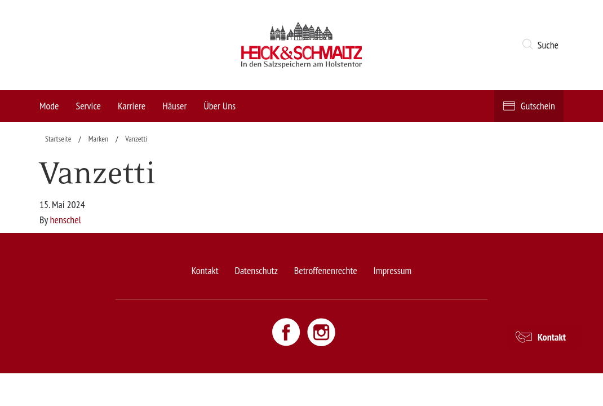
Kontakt (205, 270)
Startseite (58, 139)
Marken (98, 139)
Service (88, 105)
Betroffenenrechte (325, 270)
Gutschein (538, 105)
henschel (65, 219)
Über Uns (219, 105)
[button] (542, 45)
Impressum (393, 270)
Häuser (174, 105)
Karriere (131, 105)
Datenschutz (255, 270)
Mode (49, 105)
